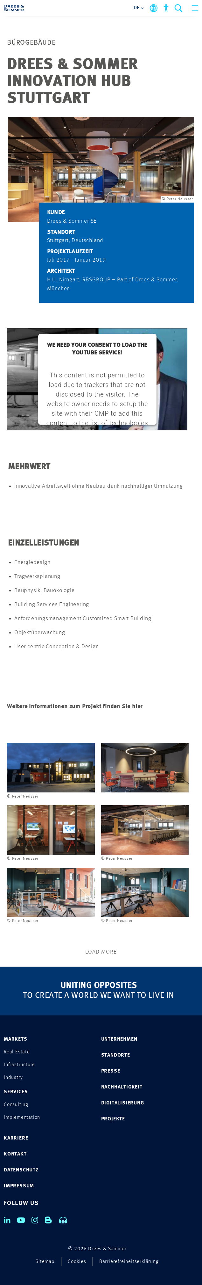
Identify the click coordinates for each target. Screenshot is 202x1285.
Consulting (16, 1104)
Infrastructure (19, 1064)
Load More (101, 952)
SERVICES (16, 1092)
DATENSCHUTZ (21, 1170)
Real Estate (17, 1052)
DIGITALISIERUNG (122, 1103)
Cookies (77, 1261)
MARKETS (15, 1039)
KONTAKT (15, 1154)
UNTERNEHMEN (119, 1039)
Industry (13, 1077)
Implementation (22, 1117)
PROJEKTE (113, 1119)
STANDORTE (115, 1055)
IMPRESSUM (19, 1186)
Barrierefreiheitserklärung (129, 1261)
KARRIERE (16, 1138)
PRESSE (110, 1071)
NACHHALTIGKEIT (122, 1087)
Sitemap (45, 1261)
